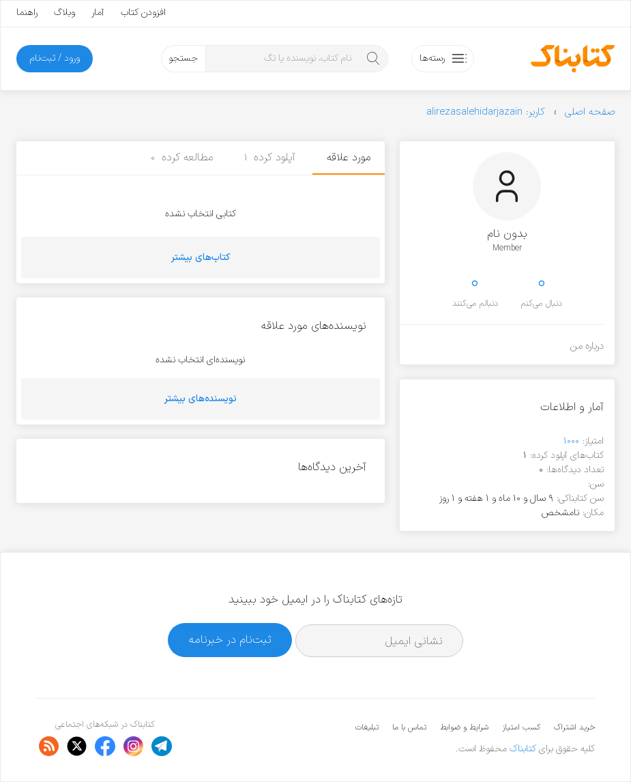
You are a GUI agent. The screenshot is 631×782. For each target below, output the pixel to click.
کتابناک (523, 749)
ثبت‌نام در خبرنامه (230, 639)
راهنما (27, 12)
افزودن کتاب (143, 12)
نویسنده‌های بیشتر (200, 399)
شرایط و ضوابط (464, 727)
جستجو (183, 58)
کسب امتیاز (521, 727)
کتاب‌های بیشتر (200, 257)
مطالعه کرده (182, 157)
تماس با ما (409, 727)
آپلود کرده (270, 157)
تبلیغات (367, 727)
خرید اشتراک (574, 727)
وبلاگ (64, 12)
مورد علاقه (348, 157)
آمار (97, 12)
